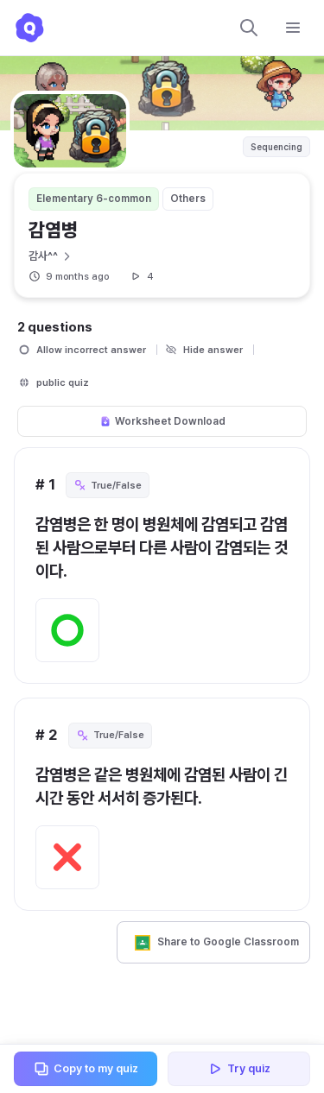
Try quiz (238, 1068)
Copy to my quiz (85, 1068)
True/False (107, 485)
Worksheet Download (162, 421)
